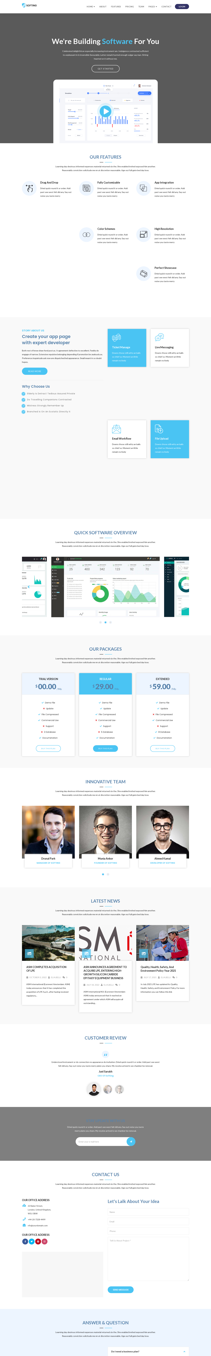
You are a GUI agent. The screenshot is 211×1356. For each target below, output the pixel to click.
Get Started (105, 68)
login (182, 6)
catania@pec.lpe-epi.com (96, 1318)
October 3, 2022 (36, 800)
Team (141, 6)
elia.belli (54, 800)
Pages (152, 6)
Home (90, 6)
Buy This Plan (48, 571)
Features (116, 6)
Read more (34, 288)
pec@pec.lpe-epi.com (94, 1297)
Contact (166, 6)
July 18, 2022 (91, 807)
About (103, 6)
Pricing (129, 6)
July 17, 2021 (148, 800)
